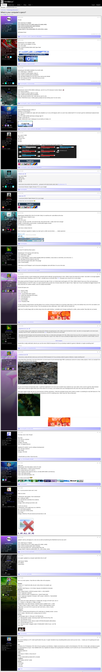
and (27, 333)
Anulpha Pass (10, 106)
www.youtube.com (10, 517)
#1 (99, 17)
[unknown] (9, 32)
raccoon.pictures (10, 131)
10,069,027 (7, 242)
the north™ (9, 301)
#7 (99, 178)
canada (8, 515)
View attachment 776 (62, 192)
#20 (99, 655)
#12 (99, 337)
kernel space (9, 611)
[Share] (98, 17)
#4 (99, 90)
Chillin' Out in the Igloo (7, 491)
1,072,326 (7, 304)
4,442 (6, 133)
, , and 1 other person (30, 36)
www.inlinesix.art (10, 587)
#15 (99, 474)
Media (18, 5)
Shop (25, 5)
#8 (99, 201)
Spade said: (21, 204)
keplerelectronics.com (11, 302)
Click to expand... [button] (59, 352)
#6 (99, 140)
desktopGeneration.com (11, 7)
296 (6, 459)
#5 (99, 113)
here (59, 289)
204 (6, 155)
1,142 (6, 614)
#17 (99, 549)
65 (5, 107)
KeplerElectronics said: (24, 340)
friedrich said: (21, 181)
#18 (99, 570)
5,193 (6, 492)
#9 (99, 224)
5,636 (6, 58)
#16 (99, 500)
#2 (99, 40)
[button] (15, 5)
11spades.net (9, 83)
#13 (99, 363)
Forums (4, 5)
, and (27, 64)
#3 (99, 67)
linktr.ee (8, 241)
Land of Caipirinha (11, 57)
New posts (3, 7)
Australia (9, 240)
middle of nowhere (11, 274)
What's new (11, 5)
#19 (99, 595)
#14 (99, 444)
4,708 (6, 588)
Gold (29, 5)
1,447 (6, 84)
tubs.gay (8, 612)
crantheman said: (22, 366)
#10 (99, 259)
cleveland (9, 130)
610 (6, 275)
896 (6, 518)
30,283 (6, 34)
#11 (99, 285)
